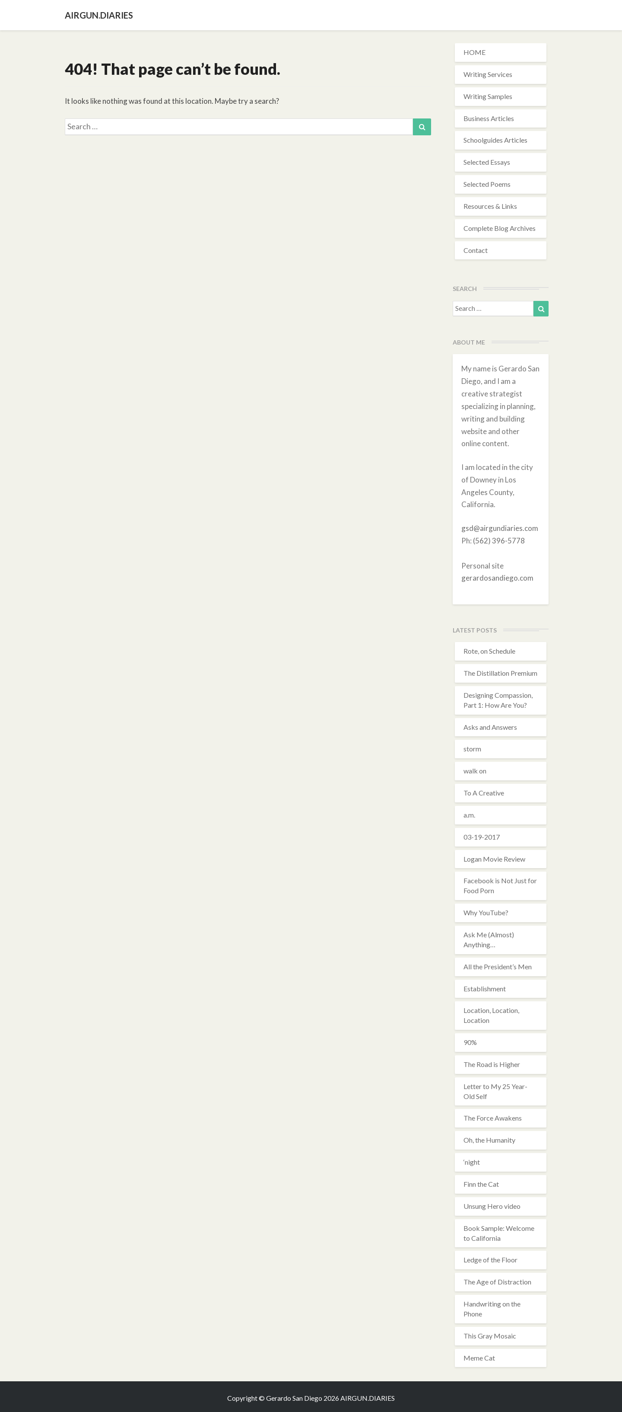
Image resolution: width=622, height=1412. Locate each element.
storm (472, 748)
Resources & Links (490, 206)
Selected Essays (486, 162)
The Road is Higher (491, 1064)
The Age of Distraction (497, 1282)
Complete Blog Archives (499, 228)
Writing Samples (487, 96)
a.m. (469, 815)
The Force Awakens (492, 1118)
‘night (471, 1162)
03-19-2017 (481, 837)
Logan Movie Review (494, 859)
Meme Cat (479, 1358)
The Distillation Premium (500, 673)
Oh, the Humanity (489, 1140)
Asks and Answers (490, 727)
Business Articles (488, 118)
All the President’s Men (497, 966)
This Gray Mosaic (489, 1336)
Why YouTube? (485, 912)
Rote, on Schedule (489, 651)
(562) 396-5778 (499, 540)
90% (470, 1042)
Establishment (484, 988)
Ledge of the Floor (490, 1259)
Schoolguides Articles (495, 140)
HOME (474, 52)
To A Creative (483, 793)
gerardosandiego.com (497, 577)
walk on (474, 771)
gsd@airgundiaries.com (499, 528)
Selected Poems (487, 184)
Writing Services (487, 74)
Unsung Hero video (491, 1206)
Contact (475, 250)
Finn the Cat (481, 1184)
